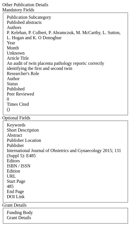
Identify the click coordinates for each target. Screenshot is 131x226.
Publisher (15, 145)
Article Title (18, 58)
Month (13, 47)
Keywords (16, 125)
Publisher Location (24, 140)
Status (12, 83)
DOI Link (16, 196)
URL (11, 176)
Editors (13, 160)
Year (11, 42)
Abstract (14, 135)
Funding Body (20, 212)
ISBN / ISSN (19, 165)
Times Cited (18, 104)
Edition (13, 171)
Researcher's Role (23, 73)
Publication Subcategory (29, 17)
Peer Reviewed (20, 94)
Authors (14, 27)
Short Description (23, 130)
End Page (15, 191)
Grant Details (19, 217)
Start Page (16, 181)
